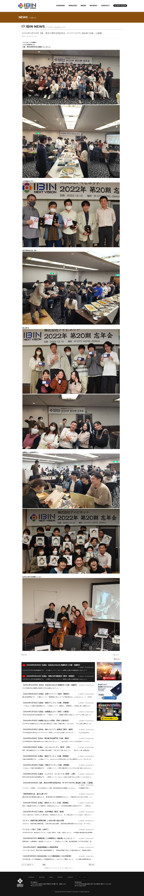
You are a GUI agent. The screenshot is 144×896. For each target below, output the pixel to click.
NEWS (83, 6)
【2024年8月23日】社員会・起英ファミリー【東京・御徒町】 (46, 694)
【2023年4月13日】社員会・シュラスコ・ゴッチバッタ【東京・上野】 (49, 774)
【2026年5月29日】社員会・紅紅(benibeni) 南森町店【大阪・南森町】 (53, 665)
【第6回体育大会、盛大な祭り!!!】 (35, 794)
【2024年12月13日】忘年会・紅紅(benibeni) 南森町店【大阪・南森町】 (50, 685)
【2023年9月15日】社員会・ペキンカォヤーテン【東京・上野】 (46, 747)
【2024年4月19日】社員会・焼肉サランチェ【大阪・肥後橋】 (46, 703)
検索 (44, 864)
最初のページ (48, 868)
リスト (117, 659)
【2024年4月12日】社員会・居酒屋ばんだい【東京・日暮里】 (46, 712)
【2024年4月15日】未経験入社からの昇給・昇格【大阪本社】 (46, 721)
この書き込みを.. (115, 654)
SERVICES (73, 6)
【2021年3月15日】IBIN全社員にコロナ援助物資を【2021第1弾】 (47, 856)
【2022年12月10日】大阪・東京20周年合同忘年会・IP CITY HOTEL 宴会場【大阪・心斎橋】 (62, 33)
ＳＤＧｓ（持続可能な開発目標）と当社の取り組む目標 (43, 821)
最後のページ (68, 868)
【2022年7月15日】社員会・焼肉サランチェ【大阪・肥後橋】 (45, 803)
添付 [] (24, 654)
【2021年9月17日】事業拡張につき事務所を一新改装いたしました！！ (49, 838)
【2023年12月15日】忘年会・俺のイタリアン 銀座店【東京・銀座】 (48, 729)
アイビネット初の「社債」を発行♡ (35, 829)
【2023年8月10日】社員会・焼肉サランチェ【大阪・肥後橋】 (45, 756)
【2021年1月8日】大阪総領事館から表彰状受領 (40, 847)
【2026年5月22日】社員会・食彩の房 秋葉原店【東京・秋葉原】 (50, 676)
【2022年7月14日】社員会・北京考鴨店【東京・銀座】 (43, 812)
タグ (91, 864)
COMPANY (60, 6)
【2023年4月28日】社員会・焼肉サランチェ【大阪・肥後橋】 (46, 765)
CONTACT (105, 6)
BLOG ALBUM (83, 877)
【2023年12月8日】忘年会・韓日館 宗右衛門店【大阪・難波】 (46, 738)
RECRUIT (93, 6)
